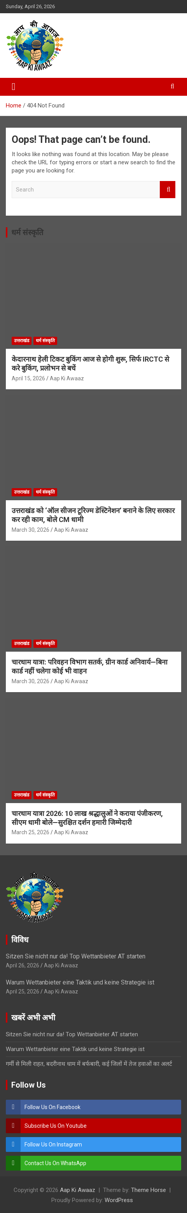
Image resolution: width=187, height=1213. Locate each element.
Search (167, 190)
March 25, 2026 (30, 832)
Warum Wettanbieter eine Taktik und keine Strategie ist (80, 982)
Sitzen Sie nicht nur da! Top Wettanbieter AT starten (75, 956)
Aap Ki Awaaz (67, 378)
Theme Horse (148, 1190)
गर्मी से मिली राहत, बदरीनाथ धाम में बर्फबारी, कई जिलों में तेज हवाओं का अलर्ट (89, 1063)
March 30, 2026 (30, 530)
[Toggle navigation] (13, 87)
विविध (19, 939)
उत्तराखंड (21, 340)
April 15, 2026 (28, 378)
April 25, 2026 (22, 991)
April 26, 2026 (22, 965)
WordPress (119, 1200)
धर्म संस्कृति (27, 232)
